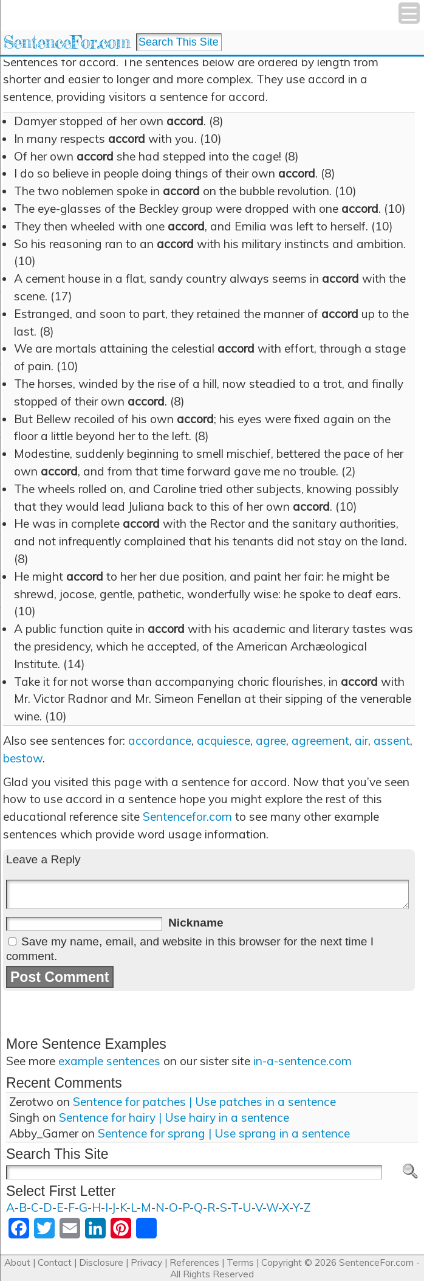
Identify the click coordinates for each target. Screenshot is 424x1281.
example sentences (109, 1061)
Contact (55, 1262)
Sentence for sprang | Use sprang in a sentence (224, 1133)
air (361, 740)
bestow (23, 758)
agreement (320, 740)
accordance (159, 740)
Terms (240, 1262)
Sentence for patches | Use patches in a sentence (204, 1101)
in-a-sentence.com (302, 1061)
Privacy (146, 1262)
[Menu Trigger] (409, 13)
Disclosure (101, 1262)
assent (392, 740)
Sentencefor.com (187, 816)
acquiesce (223, 740)
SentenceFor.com (66, 42)
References (194, 1262)
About (17, 1262)
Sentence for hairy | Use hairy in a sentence (174, 1117)
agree (271, 740)
